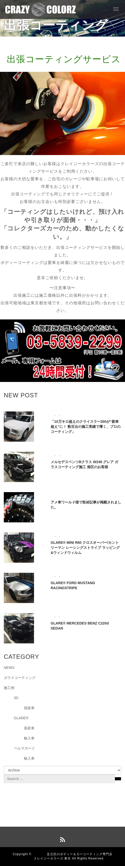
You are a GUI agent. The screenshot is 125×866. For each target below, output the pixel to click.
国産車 (29, 708)
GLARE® (21, 718)
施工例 (9, 688)
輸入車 (29, 738)
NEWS (9, 668)
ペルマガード (24, 748)
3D (16, 698)
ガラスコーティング (20, 678)
